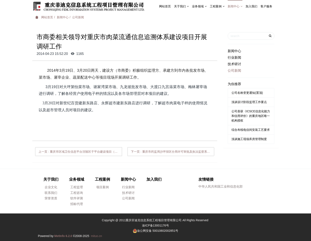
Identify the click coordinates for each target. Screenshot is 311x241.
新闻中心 (235, 6)
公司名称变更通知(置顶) (247, 92)
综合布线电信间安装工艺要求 (250, 129)
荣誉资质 (51, 198)
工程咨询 (76, 193)
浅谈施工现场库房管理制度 (249, 139)
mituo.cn (96, 236)
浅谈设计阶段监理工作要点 (249, 102)
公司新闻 (78, 17)
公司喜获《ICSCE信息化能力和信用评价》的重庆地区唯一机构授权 (250, 116)
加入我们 (251, 6)
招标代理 (76, 204)
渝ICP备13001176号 (155, 225)
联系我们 (51, 193)
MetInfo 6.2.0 (63, 236)
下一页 (172, 151)
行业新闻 (234, 57)
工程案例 (217, 6)
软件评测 (76, 198)
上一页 (80, 151)
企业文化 (51, 187)
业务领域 (199, 6)
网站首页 (165, 6)
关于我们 (181, 6)
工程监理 (76, 187)
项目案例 (102, 187)
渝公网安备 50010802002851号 (157, 230)
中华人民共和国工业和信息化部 (220, 186)
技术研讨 (234, 64)
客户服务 (266, 6)
